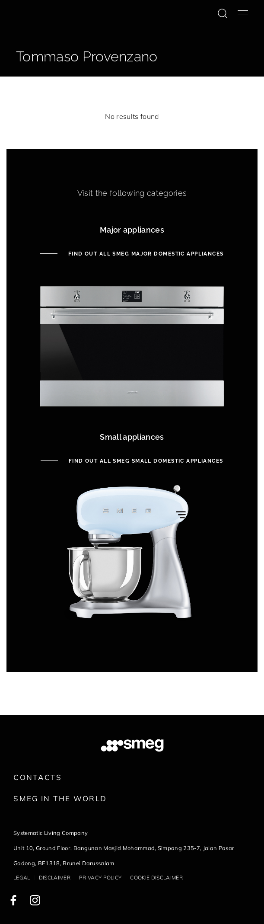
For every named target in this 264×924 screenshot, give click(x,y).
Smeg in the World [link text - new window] (60, 798)
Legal (21, 877)
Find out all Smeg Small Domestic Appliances (145, 461)
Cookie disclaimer (156, 877)
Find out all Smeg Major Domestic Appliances (144, 254)
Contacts (37, 777)
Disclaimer (54, 877)
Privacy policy (100, 877)
